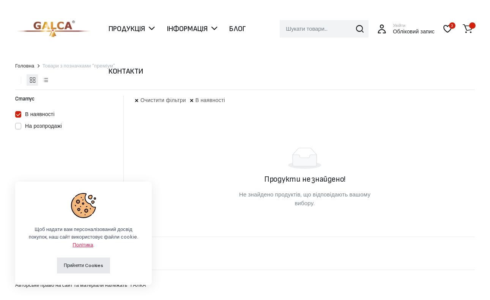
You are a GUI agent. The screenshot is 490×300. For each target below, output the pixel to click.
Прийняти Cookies (83, 265)
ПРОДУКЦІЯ (127, 28)
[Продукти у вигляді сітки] (32, 80)
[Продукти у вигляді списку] (45, 80)
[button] (467, 29)
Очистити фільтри (163, 100)
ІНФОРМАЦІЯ (187, 28)
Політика (82, 245)
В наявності (210, 100)
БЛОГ (237, 28)
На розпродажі (43, 126)
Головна (25, 65)
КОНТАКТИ (126, 71)
